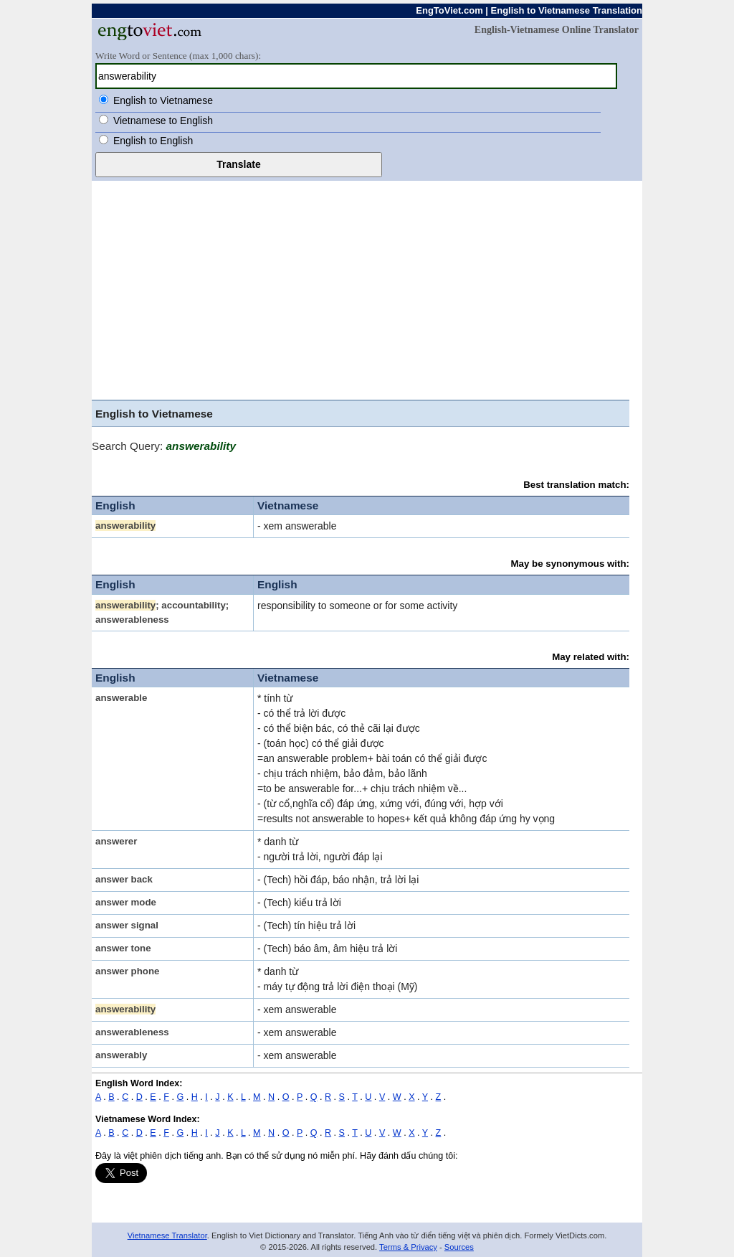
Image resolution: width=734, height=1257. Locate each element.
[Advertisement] (367, 288)
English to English (153, 140)
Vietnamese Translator (167, 1235)
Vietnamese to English (163, 120)
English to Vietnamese (163, 100)
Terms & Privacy (408, 1247)
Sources (459, 1247)
